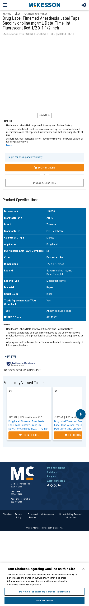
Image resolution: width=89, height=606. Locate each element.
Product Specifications (21, 200)
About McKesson (56, 480)
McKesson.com (48, 514)
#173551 (12, 417)
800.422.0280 (16, 494)
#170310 (7, 13)
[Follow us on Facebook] (48, 485)
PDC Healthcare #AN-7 (31, 417)
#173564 (58, 417)
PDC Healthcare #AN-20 (35, 13)
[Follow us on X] (55, 485)
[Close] (83, 569)
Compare (44, 115)
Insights (51, 476)
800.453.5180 (16, 502)
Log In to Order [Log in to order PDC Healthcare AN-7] (29, 435)
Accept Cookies (44, 600)
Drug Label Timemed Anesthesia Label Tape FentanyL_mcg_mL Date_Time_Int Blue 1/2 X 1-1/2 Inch (28, 425)
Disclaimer (7, 514)
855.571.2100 (16, 487)
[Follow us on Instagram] (51, 485)
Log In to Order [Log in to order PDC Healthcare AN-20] (44, 167)
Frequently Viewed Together (25, 383)
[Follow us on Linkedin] (59, 485)
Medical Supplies (56, 467)
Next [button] (81, 414)
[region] (44, 584)
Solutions (52, 472)
